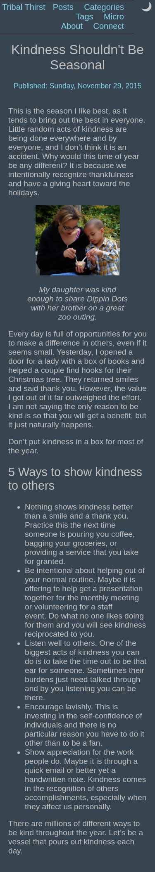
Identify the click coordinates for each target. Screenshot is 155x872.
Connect (108, 26)
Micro (114, 16)
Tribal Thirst (23, 7)
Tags (84, 16)
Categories (104, 7)
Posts (63, 7)
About (72, 26)
